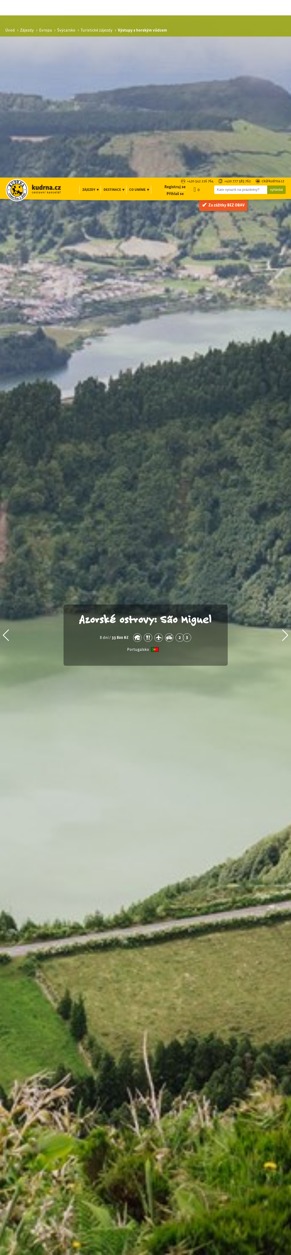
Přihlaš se (175, 16)
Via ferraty (239, 1131)
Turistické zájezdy (243, 1119)
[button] (6, 457)
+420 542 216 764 (200, 4)
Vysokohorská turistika (251, 1137)
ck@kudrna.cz (273, 4)
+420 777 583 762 (237, 4)
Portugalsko (138, 472)
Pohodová (239, 1125)
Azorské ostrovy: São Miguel (145, 441)
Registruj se (175, 9)
